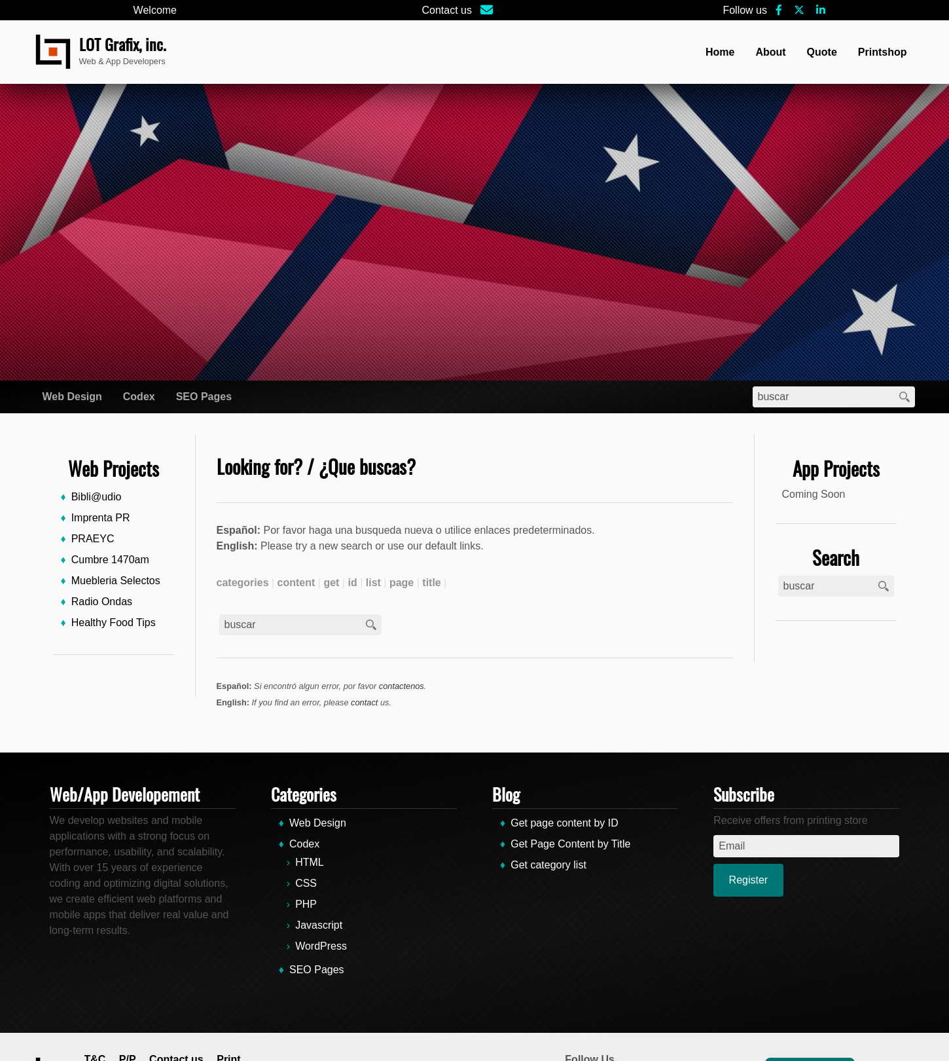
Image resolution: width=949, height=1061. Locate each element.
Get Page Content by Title (570, 843)
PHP (306, 904)
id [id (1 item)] (352, 582)
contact (364, 702)
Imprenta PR (100, 517)
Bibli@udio (96, 496)
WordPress (321, 946)
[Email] (487, 10)
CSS (306, 883)
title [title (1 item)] (431, 582)
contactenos (401, 686)
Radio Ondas (101, 601)
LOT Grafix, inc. (122, 44)
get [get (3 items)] (331, 582)
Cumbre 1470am (110, 559)
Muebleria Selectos (115, 580)
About (770, 52)
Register (748, 879)
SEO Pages (204, 396)
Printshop (882, 52)
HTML (309, 862)
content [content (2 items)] (296, 582)
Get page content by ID (564, 822)
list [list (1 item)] (373, 582)
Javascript (318, 925)
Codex (139, 396)
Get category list (548, 864)
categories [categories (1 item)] (243, 582)
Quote (822, 52)
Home (720, 52)
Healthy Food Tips (113, 622)
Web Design (72, 396)
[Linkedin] (821, 10)
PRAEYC (93, 538)
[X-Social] (799, 10)
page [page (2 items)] (401, 582)
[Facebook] (778, 10)
